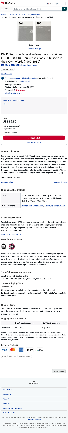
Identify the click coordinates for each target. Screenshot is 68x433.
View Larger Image (34, 49)
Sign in (57, 3)
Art (30, 206)
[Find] (64, 9)
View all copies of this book (13, 100)
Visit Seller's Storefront (11, 234)
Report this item (60, 182)
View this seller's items (13, 93)
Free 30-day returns (34, 142)
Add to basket (34, 138)
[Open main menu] (5, 9)
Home (3, 15)
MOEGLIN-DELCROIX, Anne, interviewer (25, 15)
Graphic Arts (38, 206)
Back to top (34, 383)
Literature (48, 206)
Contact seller (7, 182)
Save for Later (6, 74)
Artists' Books (59, 206)
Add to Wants (59, 371)
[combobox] (37, 9)
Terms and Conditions (34, 419)
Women (24, 206)
